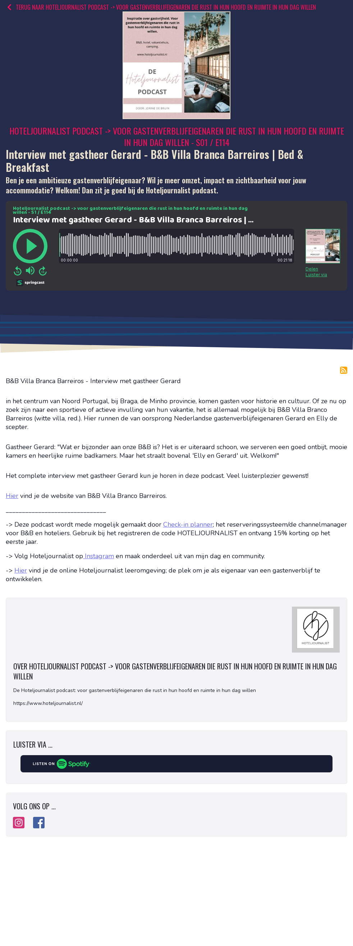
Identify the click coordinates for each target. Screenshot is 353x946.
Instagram (98, 556)
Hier (12, 495)
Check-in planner (188, 524)
